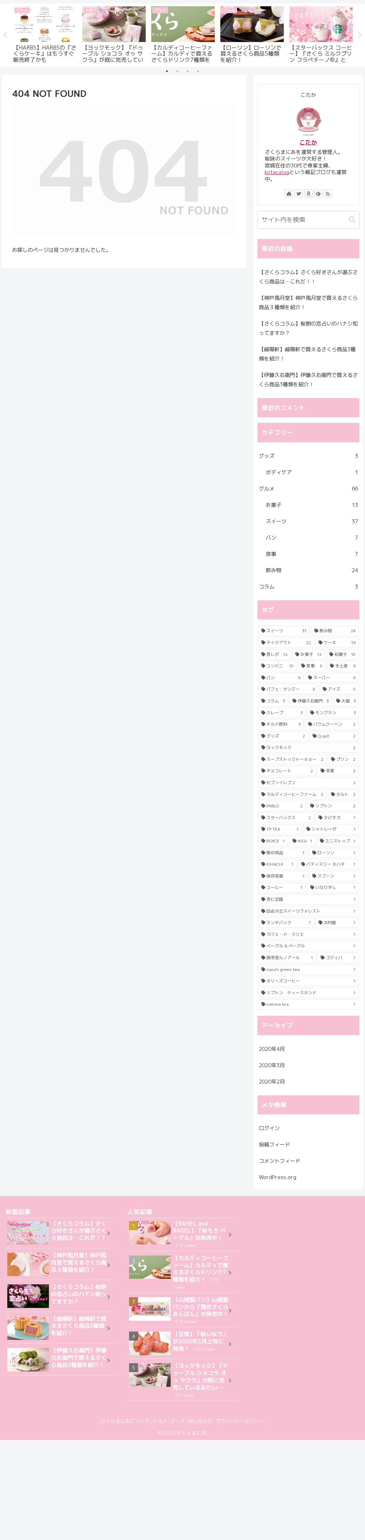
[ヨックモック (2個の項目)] (308, 748)
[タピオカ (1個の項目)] (337, 818)
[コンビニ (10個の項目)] (277, 666)
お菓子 (312, 505)
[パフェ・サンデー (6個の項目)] (288, 689)
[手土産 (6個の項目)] (343, 666)
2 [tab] (177, 71)
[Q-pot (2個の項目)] (333, 736)
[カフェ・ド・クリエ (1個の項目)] (308, 934)
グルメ (308, 488)
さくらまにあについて (117, 1421)
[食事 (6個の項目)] (312, 666)
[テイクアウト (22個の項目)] (286, 642)
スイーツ (312, 521)
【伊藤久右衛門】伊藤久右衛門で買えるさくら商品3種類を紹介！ (308, 379)
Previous (5, 35)
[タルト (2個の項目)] (343, 794)
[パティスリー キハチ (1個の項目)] (328, 864)
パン (312, 537)
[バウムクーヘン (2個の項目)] (332, 724)
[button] (352, 220)
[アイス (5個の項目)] (339, 689)
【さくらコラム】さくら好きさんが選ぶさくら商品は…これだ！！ (308, 277)
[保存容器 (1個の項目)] (283, 876)
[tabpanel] (44, 34)
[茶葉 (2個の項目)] (338, 771)
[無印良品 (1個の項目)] (283, 853)
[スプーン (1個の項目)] (334, 876)
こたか (308, 142)
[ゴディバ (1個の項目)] (338, 958)
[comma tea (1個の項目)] (308, 1004)
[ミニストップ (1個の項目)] (338, 841)
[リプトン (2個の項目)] (333, 806)
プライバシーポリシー (248, 1421)
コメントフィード (279, 1160)
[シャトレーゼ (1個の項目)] (330, 829)
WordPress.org (277, 1177)
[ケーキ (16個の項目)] (337, 642)
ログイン (269, 1128)
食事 (312, 554)
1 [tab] (166, 71)
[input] (308, 220)
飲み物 (312, 570)
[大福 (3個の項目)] (346, 701)
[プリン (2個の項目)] (343, 759)
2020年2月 (272, 1081)
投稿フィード (274, 1144)
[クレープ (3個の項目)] (282, 713)
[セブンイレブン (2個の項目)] (308, 782)
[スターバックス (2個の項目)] (286, 818)
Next (359, 35)
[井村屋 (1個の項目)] (337, 923)
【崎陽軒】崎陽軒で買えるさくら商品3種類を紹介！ (307, 354)
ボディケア (312, 472)
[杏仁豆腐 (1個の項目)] (308, 899)
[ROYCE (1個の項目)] (273, 841)
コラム (308, 586)
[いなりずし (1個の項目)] (333, 888)
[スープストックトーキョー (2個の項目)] (292, 759)
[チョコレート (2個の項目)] (287, 771)
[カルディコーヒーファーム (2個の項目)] (292, 794)
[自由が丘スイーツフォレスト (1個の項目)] (308, 911)
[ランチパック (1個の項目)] (286, 923)
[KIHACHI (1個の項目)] (277, 864)
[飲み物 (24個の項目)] (335, 631)
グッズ (308, 456)
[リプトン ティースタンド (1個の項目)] (308, 993)
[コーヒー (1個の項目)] (282, 888)
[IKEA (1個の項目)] (302, 841)
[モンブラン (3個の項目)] (333, 713)
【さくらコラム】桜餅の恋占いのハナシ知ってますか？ (308, 328)
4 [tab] (198, 71)
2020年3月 (272, 1065)
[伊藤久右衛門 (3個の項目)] (310, 701)
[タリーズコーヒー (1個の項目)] (308, 981)
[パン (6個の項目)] (281, 678)
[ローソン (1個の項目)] (334, 853)
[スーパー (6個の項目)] (332, 678)
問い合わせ (204, 1421)
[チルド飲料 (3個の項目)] (281, 724)
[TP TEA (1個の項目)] (280, 829)
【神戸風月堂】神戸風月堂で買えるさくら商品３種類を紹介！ (308, 302)
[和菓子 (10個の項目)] (342, 654)
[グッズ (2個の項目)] (283, 736)
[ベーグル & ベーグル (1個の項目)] (308, 946)
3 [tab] (187, 71)
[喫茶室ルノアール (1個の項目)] (287, 958)
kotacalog (277, 172)
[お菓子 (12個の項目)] (308, 654)
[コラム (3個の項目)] (273, 701)
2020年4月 (272, 1049)
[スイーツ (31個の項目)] (284, 631)
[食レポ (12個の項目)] (274, 654)
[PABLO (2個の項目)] (282, 806)
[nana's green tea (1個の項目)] (308, 969)
